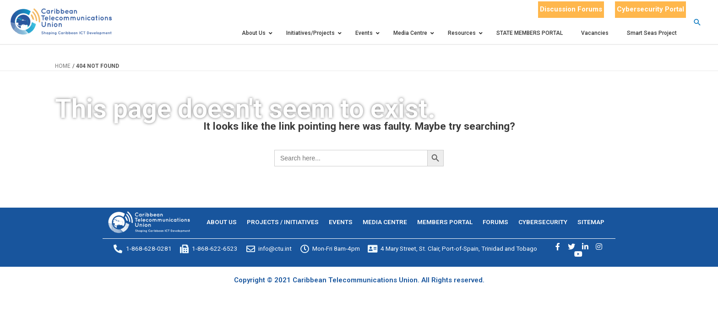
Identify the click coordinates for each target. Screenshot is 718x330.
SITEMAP (590, 222)
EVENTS (341, 222)
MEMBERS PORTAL (445, 222)
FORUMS (495, 222)
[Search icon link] (697, 22)
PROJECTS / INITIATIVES (283, 222)
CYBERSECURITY (542, 222)
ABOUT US (222, 222)
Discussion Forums (571, 9)
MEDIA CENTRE (385, 222)
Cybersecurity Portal (650, 9)
